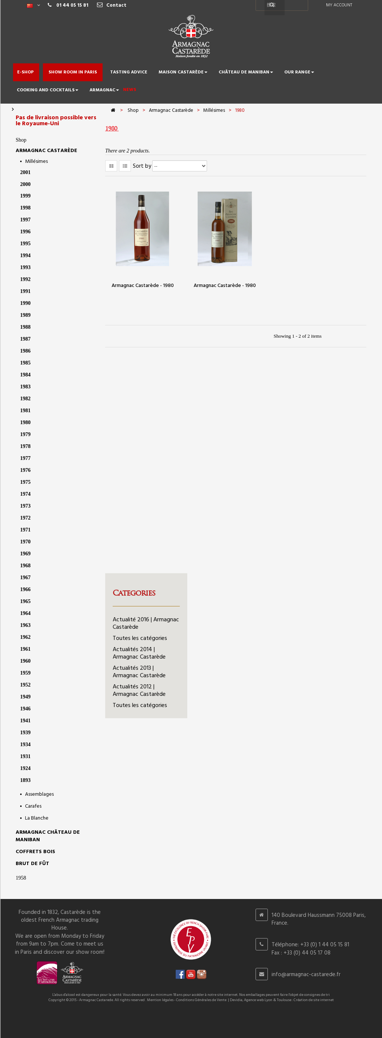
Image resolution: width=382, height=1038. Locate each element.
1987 (25, 339)
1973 (25, 506)
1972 (25, 518)
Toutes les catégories (140, 638)
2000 (25, 184)
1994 (25, 255)
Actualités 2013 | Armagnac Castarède (139, 672)
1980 (25, 422)
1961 (25, 649)
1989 (25, 315)
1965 (25, 601)
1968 (25, 565)
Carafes (33, 806)
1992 (25, 279)
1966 (25, 589)
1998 (25, 208)
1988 (25, 327)
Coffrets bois (35, 852)
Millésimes (36, 161)
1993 (25, 267)
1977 (25, 458)
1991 (25, 291)
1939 (25, 732)
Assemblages (39, 794)
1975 (25, 482)
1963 (25, 625)
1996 (25, 231)
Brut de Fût (32, 863)
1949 (25, 697)
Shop (21, 140)
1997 (25, 220)
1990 (25, 303)
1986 (25, 351)
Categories (134, 593)
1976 (25, 470)
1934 (25, 744)
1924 (25, 768)
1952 (25, 685)
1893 (25, 780)
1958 (21, 878)
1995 (25, 243)
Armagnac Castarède (46, 150)
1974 (25, 494)
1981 (25, 410)
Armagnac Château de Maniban (48, 836)
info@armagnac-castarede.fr (306, 974)
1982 (25, 398)
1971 (25, 530)
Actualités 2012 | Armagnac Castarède (139, 690)
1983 (25, 386)
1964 (25, 613)
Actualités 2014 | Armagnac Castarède (139, 653)
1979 (25, 434)
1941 (25, 720)
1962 (25, 637)
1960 (25, 661)
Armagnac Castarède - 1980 (143, 285)
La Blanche (36, 818)
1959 (25, 673)
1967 (25, 577)
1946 (25, 709)
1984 (25, 375)
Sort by (142, 166)
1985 (25, 363)
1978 (25, 446)
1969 (25, 553)
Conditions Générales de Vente (201, 1000)
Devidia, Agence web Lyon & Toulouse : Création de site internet (282, 1000)
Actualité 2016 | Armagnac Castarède (146, 623)
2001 (25, 172)
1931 (25, 756)
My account (339, 5)
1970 (25, 542)
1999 (25, 196)
